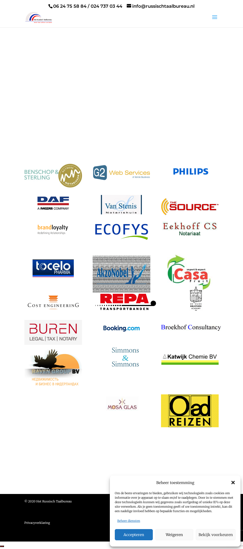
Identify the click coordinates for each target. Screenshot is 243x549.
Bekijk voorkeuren (216, 534)
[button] (233, 482)
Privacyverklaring (37, 523)
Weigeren (174, 534)
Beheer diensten (128, 521)
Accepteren (133, 534)
